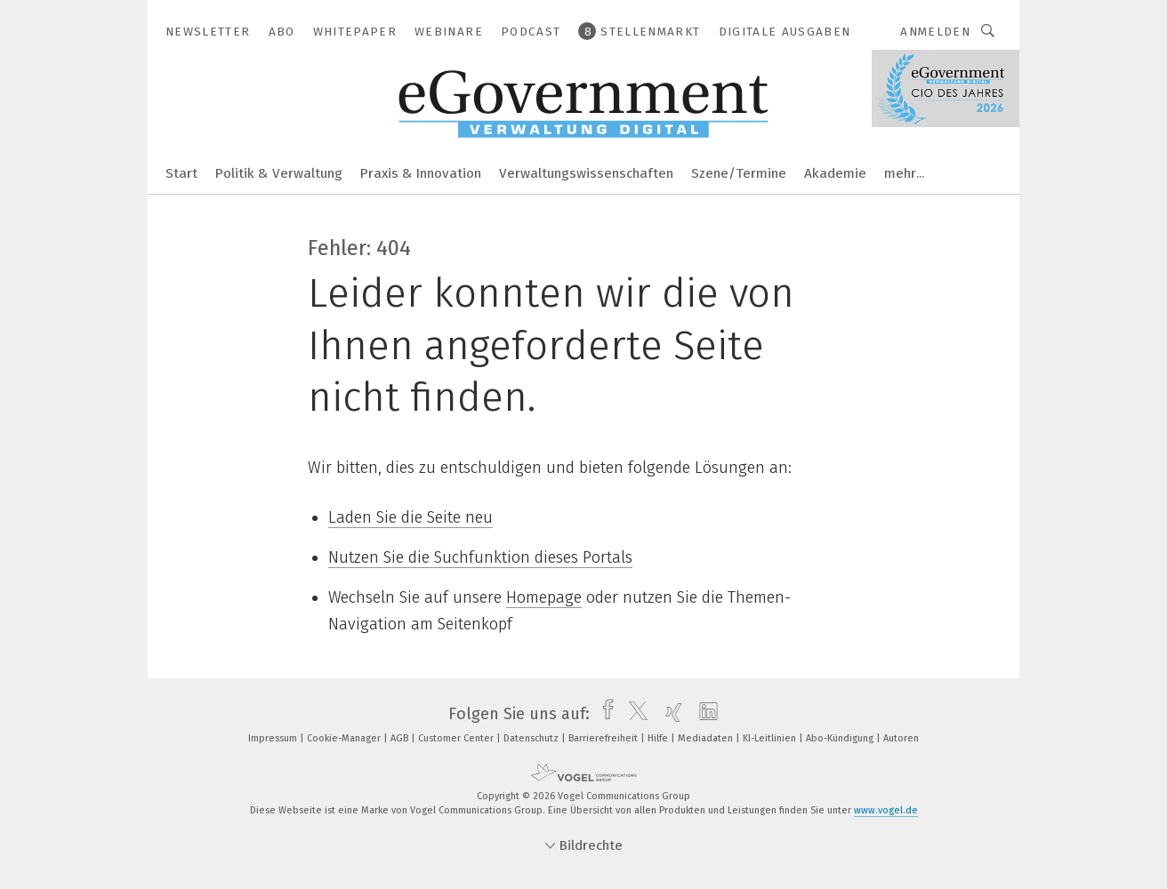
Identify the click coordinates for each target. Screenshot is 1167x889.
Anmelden (935, 31)
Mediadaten (707, 738)
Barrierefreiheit (604, 738)
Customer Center (457, 738)
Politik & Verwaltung (278, 173)
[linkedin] (704, 714)
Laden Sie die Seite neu (410, 517)
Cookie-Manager (345, 738)
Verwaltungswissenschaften (586, 173)
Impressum (274, 738)
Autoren (901, 738)
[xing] (669, 714)
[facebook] (603, 714)
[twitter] (633, 714)
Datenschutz (532, 738)
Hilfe (659, 738)
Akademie (835, 173)
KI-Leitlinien (771, 738)
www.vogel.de (886, 810)
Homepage (544, 597)
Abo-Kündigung (841, 738)
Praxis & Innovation (420, 173)
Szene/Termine (738, 173)
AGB (400, 738)
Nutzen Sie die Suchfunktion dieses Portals (480, 557)
